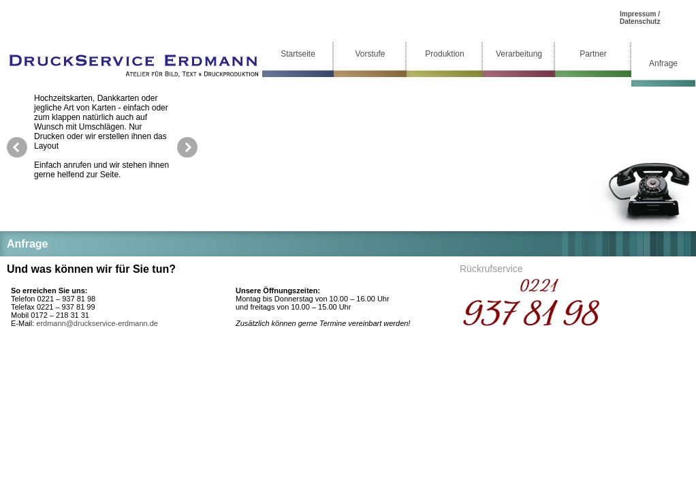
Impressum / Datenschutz (640, 17)
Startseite (298, 54)
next (187, 147)
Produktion (444, 54)
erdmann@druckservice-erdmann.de (97, 323)
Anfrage (663, 63)
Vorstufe (370, 54)
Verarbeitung (519, 54)
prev (17, 147)
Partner (593, 54)
